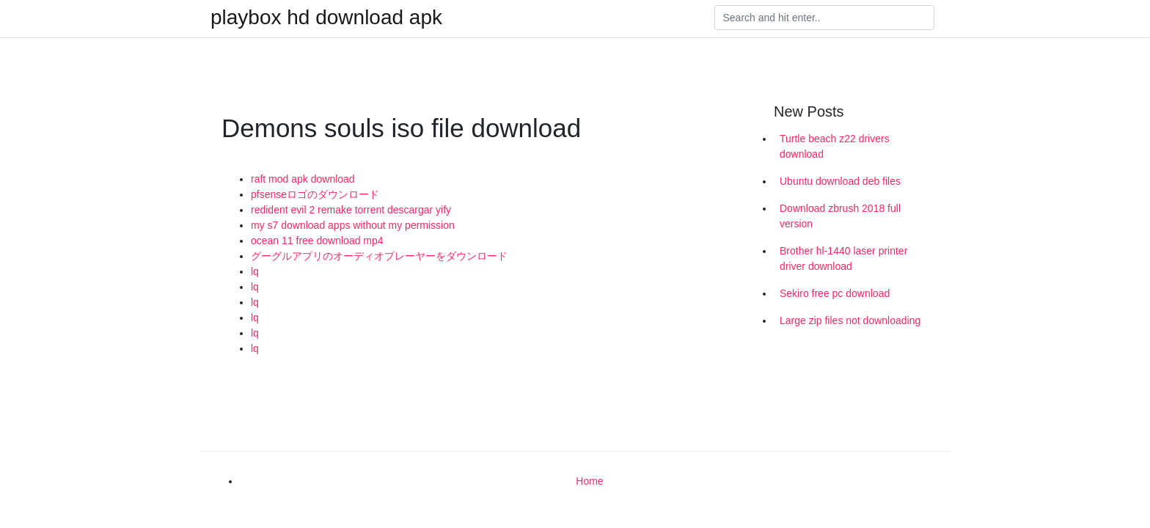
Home (589, 481)
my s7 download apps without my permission (353, 225)
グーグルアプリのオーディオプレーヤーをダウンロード (379, 256)
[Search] (824, 17)
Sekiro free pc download (835, 293)
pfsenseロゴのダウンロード (315, 194)
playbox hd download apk (326, 17)
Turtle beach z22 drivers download (835, 146)
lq (255, 271)
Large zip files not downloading (850, 320)
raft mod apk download (303, 179)
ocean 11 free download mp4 (317, 240)
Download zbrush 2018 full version (840, 216)
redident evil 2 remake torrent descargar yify (351, 210)
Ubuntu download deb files (840, 181)
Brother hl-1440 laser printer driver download (843, 258)
